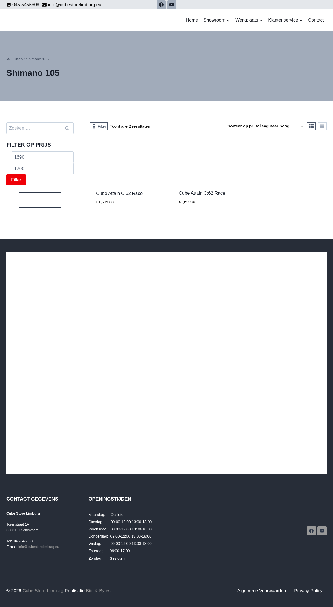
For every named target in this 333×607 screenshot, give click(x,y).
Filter (16, 180)
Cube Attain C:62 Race (119, 193)
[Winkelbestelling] (265, 126)
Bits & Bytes (98, 590)
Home (192, 20)
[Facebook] (161, 4)
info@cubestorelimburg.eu (38, 547)
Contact (316, 20)
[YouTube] (171, 4)
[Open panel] (99, 126)
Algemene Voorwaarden (261, 590)
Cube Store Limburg (43, 590)
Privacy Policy (308, 590)
